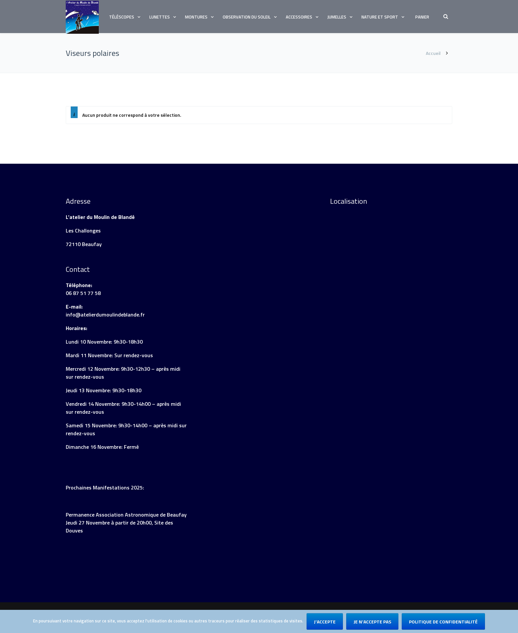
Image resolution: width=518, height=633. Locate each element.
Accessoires (299, 17)
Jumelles (336, 17)
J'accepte (325, 621)
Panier (422, 17)
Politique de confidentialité (443, 621)
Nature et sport (379, 17)
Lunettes (159, 17)
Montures (196, 17)
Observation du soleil (247, 17)
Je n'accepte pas (372, 621)
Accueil (433, 53)
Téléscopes (121, 17)
